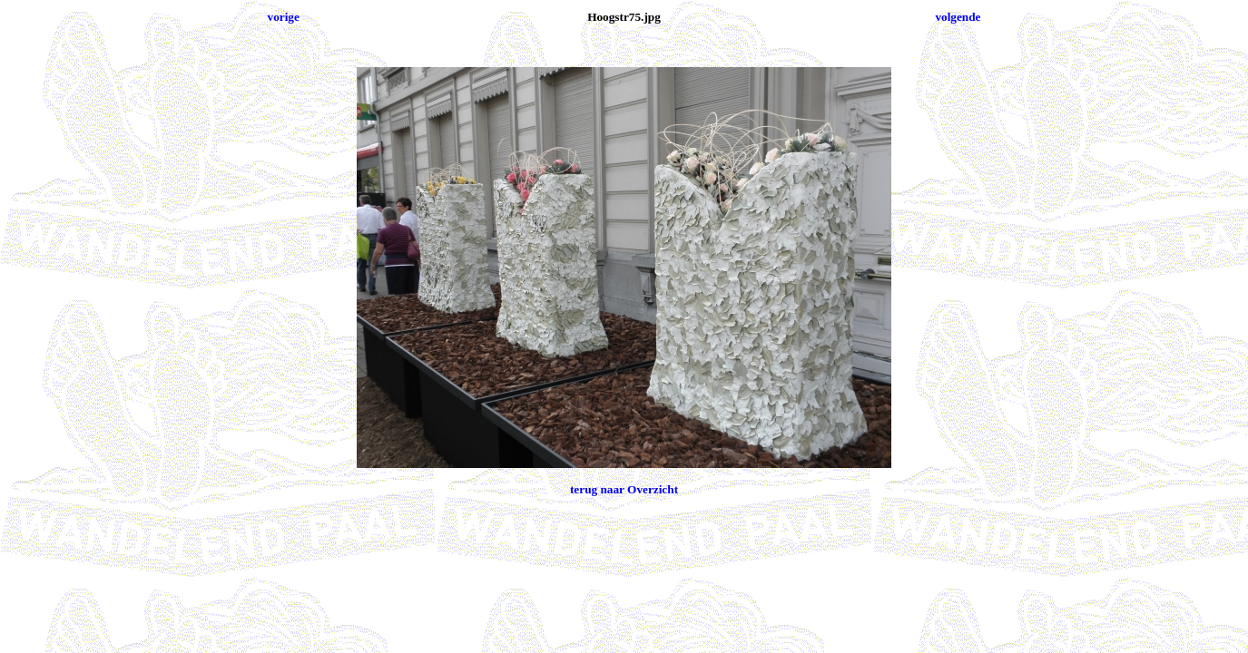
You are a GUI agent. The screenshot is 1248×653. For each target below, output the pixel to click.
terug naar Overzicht (624, 489)
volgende (957, 17)
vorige (284, 17)
